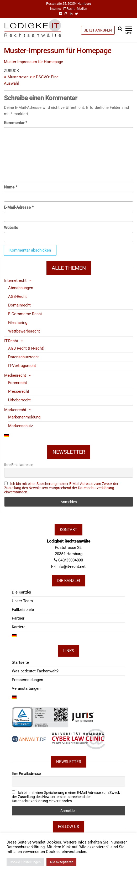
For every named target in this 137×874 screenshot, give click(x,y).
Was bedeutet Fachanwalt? (35, 671)
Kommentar (15, 122)
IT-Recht (11, 341)
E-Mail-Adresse (19, 207)
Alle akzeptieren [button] (61, 862)
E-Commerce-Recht (25, 313)
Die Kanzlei (21, 592)
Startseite (20, 662)
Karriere (18, 627)
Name (10, 187)
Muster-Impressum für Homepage (33, 61)
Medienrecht (15, 375)
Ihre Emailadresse (18, 465)
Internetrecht (15, 280)
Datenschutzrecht (23, 357)
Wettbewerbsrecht (24, 331)
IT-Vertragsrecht (22, 365)
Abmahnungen (20, 287)
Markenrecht (15, 409)
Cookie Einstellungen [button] (25, 862)
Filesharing (17, 322)
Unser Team (22, 601)
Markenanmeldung (24, 417)
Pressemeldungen (27, 679)
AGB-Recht (17, 296)
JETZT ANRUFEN (98, 30)
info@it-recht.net (71, 566)
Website (11, 227)
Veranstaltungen (26, 688)
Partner (18, 618)
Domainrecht (19, 305)
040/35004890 (70, 560)
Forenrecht (17, 382)
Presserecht (18, 391)
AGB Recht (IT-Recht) (26, 348)
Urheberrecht (19, 400)
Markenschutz (20, 425)
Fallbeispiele (23, 609)
